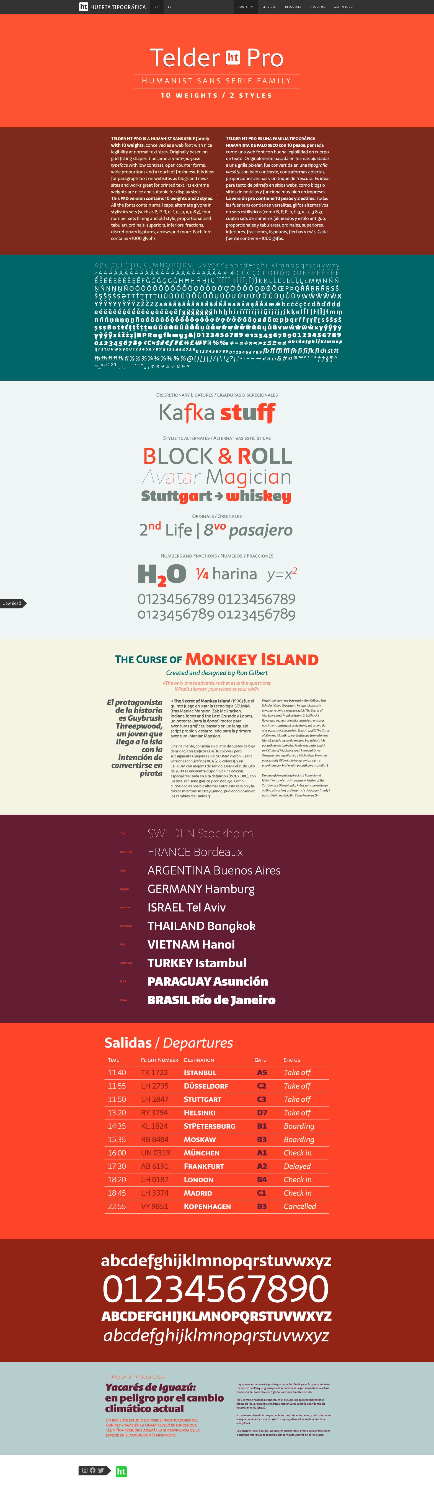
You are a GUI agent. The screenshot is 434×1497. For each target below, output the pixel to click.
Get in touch (344, 6)
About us (318, 6)
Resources (293, 6)
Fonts (243, 6)
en (157, 6)
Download (11, 603)
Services (269, 6)
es (169, 6)
